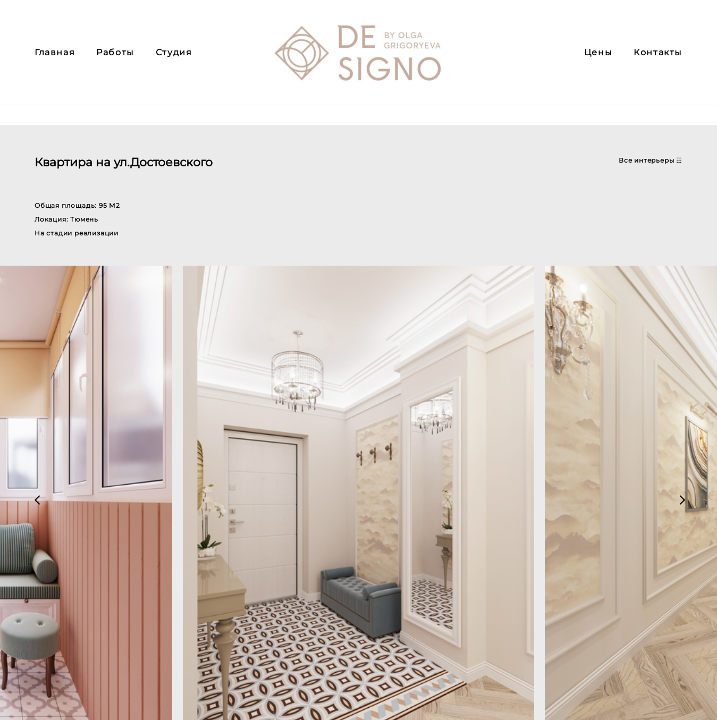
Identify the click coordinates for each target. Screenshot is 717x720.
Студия (174, 62)
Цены (598, 62)
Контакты (658, 62)
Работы (115, 62)
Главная (55, 62)
